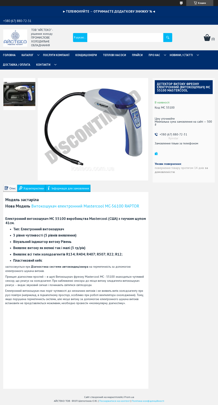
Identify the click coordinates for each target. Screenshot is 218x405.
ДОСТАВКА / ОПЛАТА (16, 65)
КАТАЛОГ (27, 55)
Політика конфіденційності (148, 400)
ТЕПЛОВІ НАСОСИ (114, 55)
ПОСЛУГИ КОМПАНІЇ (56, 55)
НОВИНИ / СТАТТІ (181, 55)
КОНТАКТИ (43, 65)
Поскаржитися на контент (114, 400)
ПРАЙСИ (137, 55)
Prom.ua (129, 397)
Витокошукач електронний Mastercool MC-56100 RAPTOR (85, 206)
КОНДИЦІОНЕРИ (86, 55)
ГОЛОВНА (9, 55)
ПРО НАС (154, 55)
